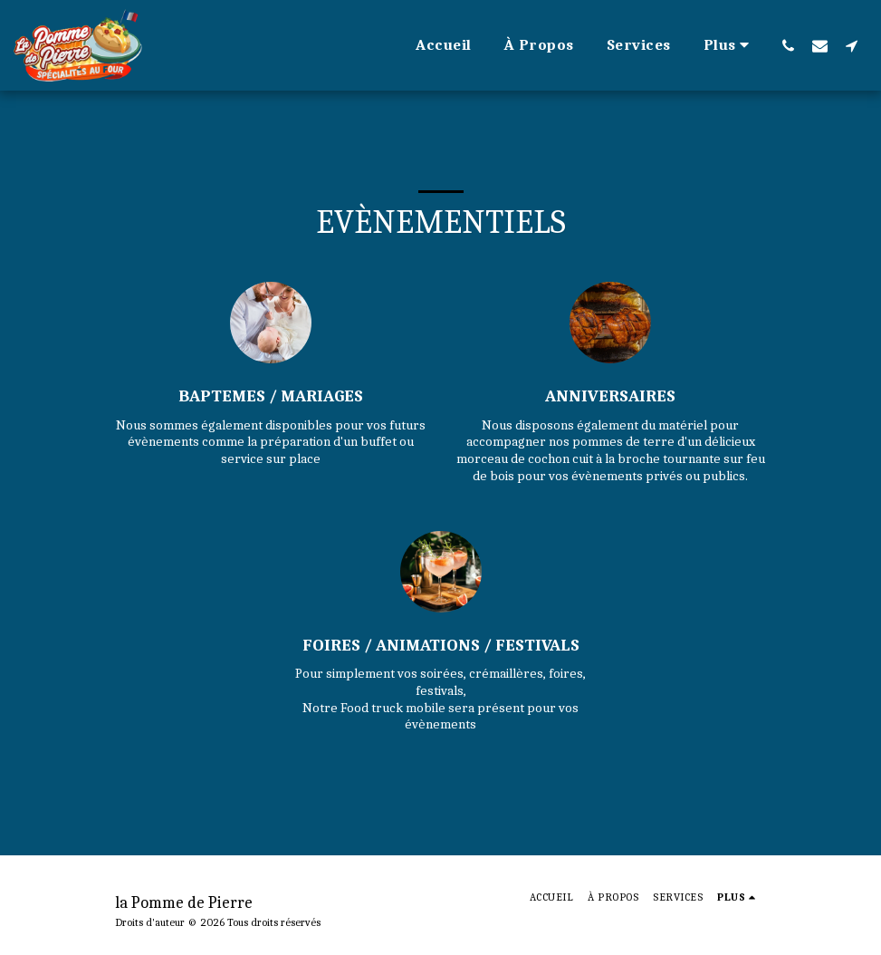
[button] (788, 45)
